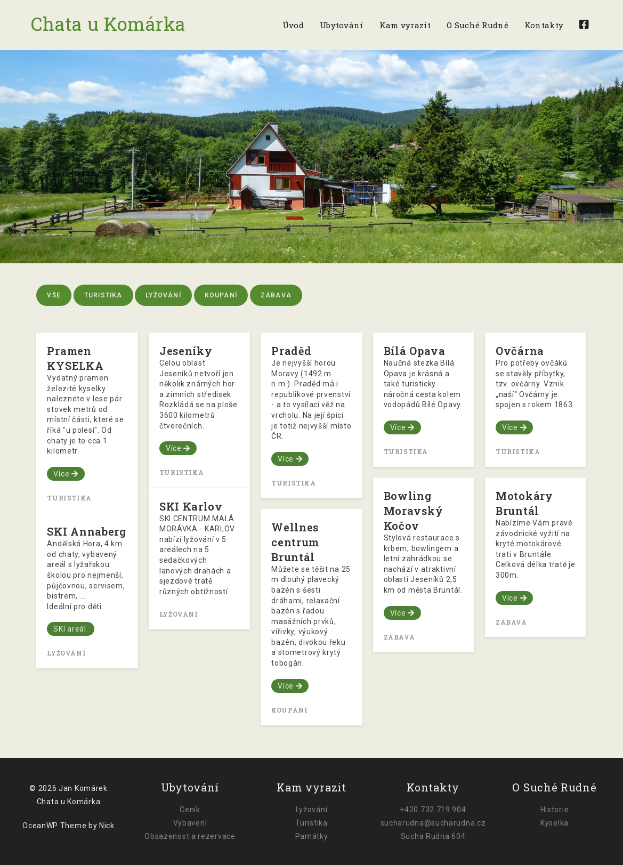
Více (65, 474)
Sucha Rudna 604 (433, 836)
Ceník (190, 809)
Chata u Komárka (110, 23)
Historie (554, 809)
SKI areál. (70, 629)
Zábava (276, 295)
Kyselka (554, 823)
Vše (54, 295)
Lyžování (163, 295)
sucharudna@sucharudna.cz (433, 823)
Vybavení (190, 823)
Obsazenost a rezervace (189, 836)
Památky (311, 836)
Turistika (103, 295)
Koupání (221, 295)
